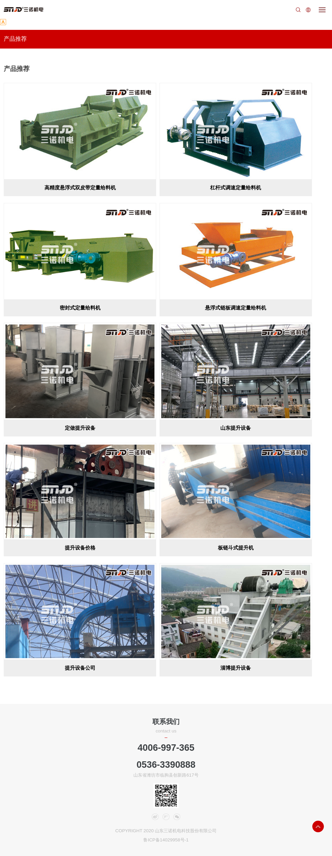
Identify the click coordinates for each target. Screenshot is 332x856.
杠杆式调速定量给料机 (235, 187)
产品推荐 (15, 39)
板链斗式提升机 (236, 548)
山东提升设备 (235, 428)
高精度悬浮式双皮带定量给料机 (80, 187)
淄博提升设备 (235, 668)
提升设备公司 (80, 668)
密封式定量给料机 (80, 308)
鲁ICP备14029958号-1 (165, 839)
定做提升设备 (80, 428)
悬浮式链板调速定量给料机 (235, 308)
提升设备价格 (80, 548)
